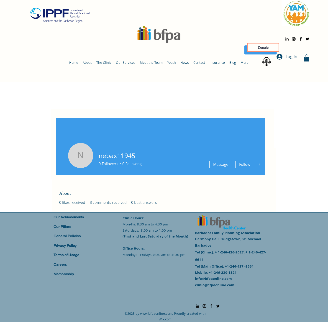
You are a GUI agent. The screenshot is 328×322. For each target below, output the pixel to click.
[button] (307, 57)
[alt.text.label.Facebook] (300, 39)
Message (220, 164)
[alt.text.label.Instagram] (294, 39)
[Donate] (263, 47)
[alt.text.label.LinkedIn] (287, 39)
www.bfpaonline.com (156, 313)
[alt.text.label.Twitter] (307, 39)
